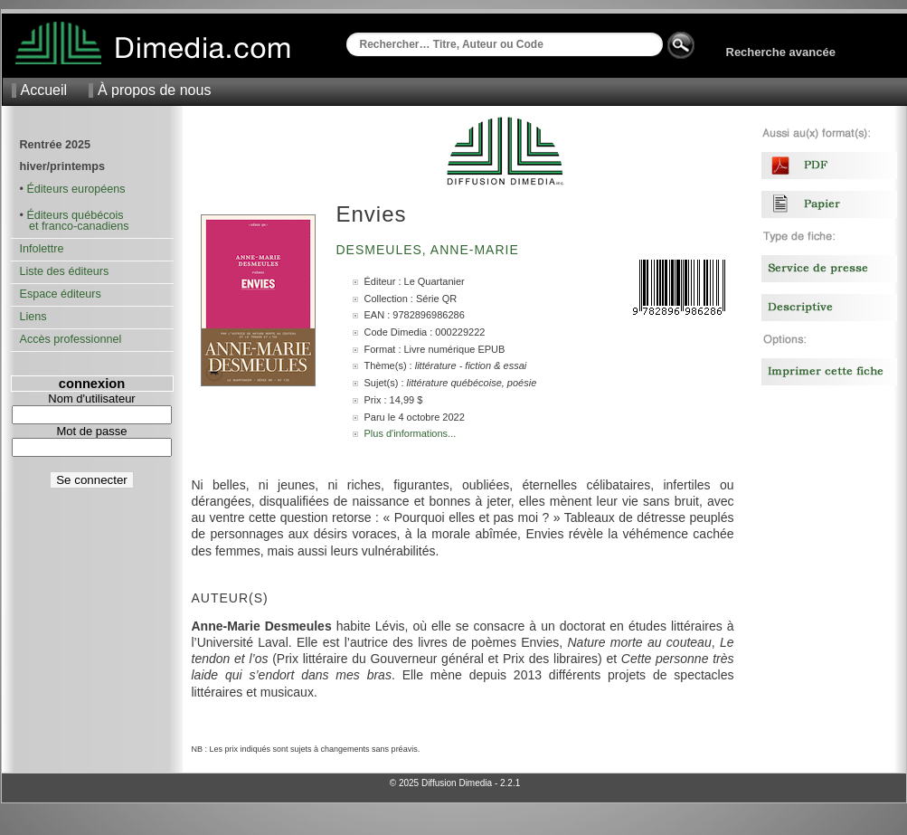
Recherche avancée (781, 52)
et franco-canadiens (74, 226)
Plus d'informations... (410, 433)
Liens (33, 316)
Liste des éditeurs (64, 271)
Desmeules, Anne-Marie (430, 249)
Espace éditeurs (60, 294)
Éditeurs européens (75, 189)
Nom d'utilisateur (91, 398)
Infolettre (42, 248)
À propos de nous (154, 90)
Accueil (44, 90)
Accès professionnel (71, 339)
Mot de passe (91, 431)
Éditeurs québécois (74, 215)
